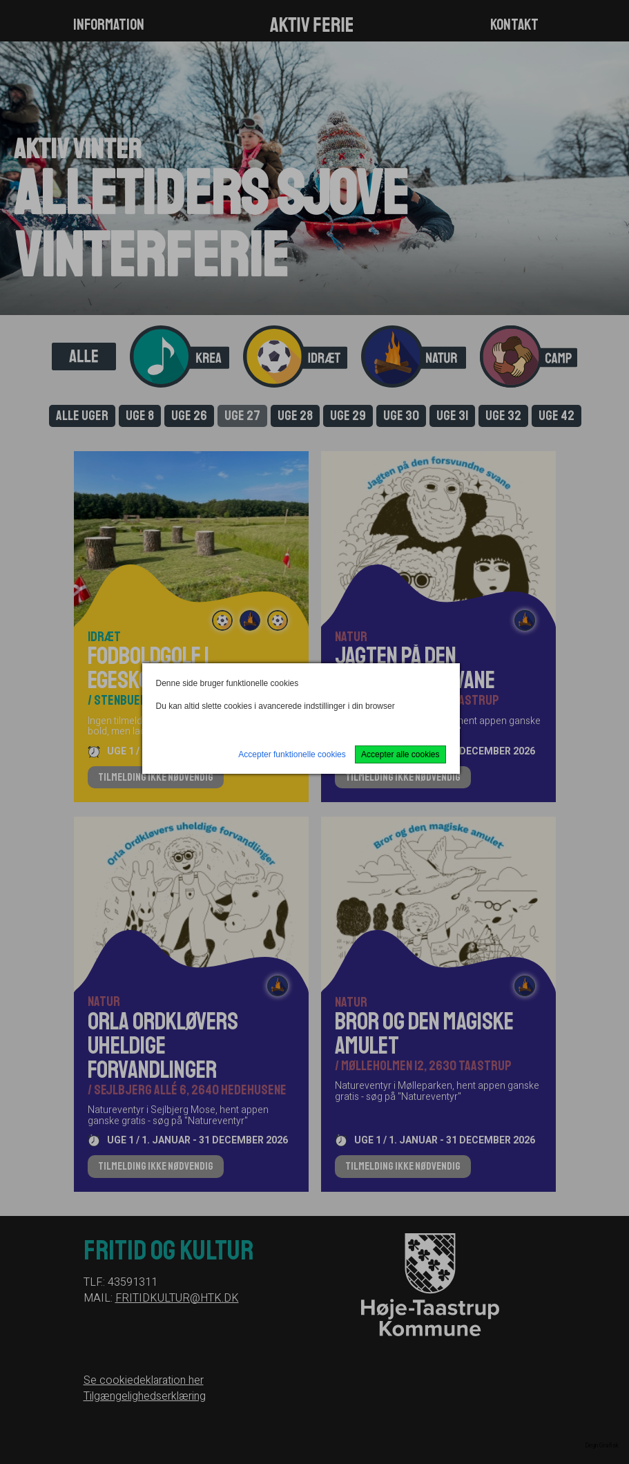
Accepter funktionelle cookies (291, 754)
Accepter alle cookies (400, 754)
